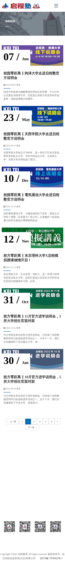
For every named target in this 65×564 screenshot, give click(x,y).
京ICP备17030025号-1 (51, 558)
